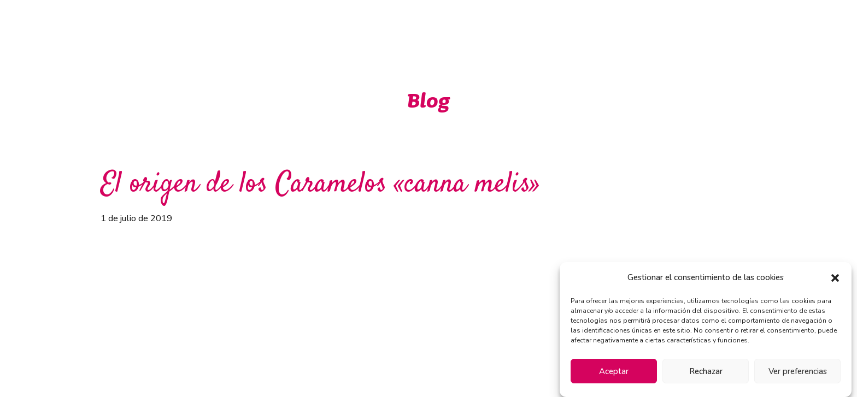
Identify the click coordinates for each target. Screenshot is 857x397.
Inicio (374, 26)
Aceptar (614, 371)
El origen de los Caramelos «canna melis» (320, 184)
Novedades (548, 26)
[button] (835, 277)
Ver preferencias (797, 371)
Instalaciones (622, 26)
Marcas (484, 26)
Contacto (691, 26)
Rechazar (706, 371)
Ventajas (427, 26)
